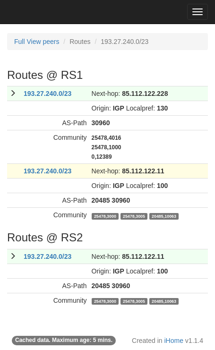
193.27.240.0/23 (47, 93)
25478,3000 (105, 215)
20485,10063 (164, 215)
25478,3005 (134, 215)
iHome (173, 340)
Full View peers (36, 41)
